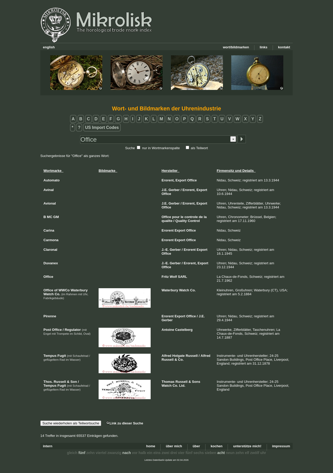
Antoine (168, 330)
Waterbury (170, 290)
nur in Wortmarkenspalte (161, 148)
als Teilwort (199, 148)
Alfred (166, 356)
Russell (192, 356)
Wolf (173, 277)
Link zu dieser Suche (124, 423)
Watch (184, 290)
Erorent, (168, 180)
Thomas (168, 382)
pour (176, 217)
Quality (181, 221)
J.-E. (165, 250)
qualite (167, 221)
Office (192, 180)
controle (191, 217)
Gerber (174, 190)
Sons (196, 382)
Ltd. (182, 385)
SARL (182, 277)
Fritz (165, 277)
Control (194, 221)
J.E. (165, 190)
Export (181, 180)
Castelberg (184, 330)
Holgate (178, 356)
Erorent (168, 230)
